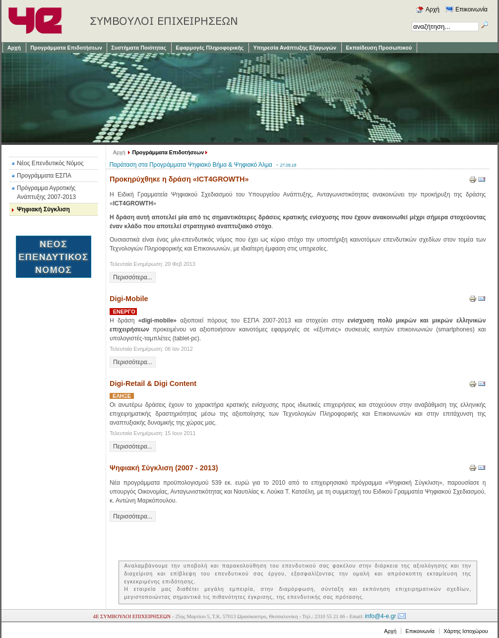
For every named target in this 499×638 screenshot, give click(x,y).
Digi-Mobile (129, 299)
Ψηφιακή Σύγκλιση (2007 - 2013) (164, 468)
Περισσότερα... (132, 277)
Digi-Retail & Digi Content (153, 383)
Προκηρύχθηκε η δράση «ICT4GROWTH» (179, 179)
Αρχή (119, 152)
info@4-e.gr (380, 616)
